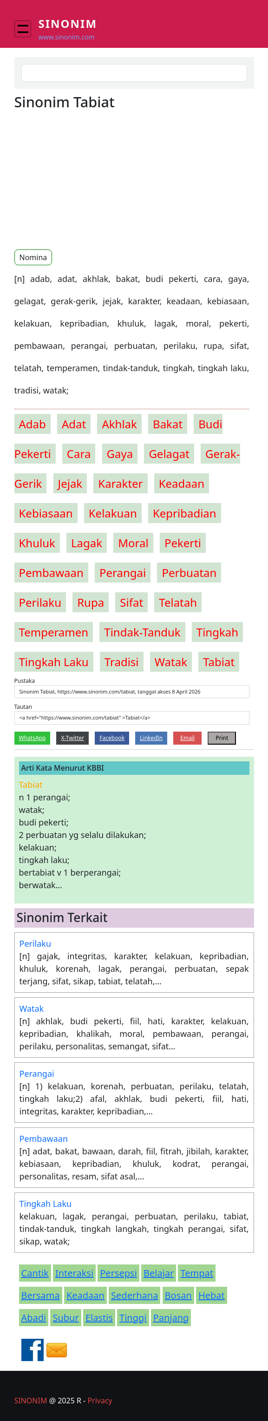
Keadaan (85, 1295)
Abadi (33, 1317)
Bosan (178, 1295)
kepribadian (184, 513)
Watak (32, 1008)
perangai (122, 572)
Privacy (99, 1400)
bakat (168, 424)
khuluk (37, 542)
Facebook (111, 738)
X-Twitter (72, 738)
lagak (86, 542)
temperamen (54, 632)
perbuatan (189, 572)
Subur (65, 1317)
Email (187, 738)
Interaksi (74, 1273)
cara (79, 453)
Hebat (211, 1295)
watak (171, 661)
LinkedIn (151, 738)
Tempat (196, 1273)
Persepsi (118, 1273)
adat (74, 424)
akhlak (119, 424)
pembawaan (51, 572)
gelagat (169, 453)
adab (32, 424)
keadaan (181, 483)
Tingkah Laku (46, 1203)
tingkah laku (54, 661)
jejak (70, 483)
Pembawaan (44, 1138)
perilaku (40, 602)
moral (133, 542)
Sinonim (68, 23)
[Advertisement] (92, 179)
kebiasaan (46, 513)
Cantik (35, 1273)
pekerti (182, 542)
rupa (90, 602)
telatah (178, 602)
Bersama (40, 1295)
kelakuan (113, 513)
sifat (131, 602)
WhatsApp (32, 738)
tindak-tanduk (142, 632)
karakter (120, 483)
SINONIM (30, 1400)
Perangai (37, 1073)
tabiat (219, 661)
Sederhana (134, 1295)
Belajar (159, 1273)
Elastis (99, 1317)
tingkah (217, 632)
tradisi (122, 661)
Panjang (171, 1317)
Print (222, 738)
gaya (120, 453)
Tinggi (132, 1317)
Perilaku (36, 943)
